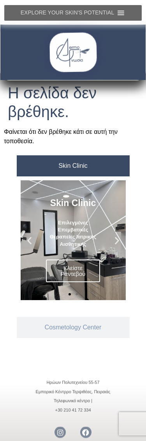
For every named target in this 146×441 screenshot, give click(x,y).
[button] (29, 240)
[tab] (73, 165)
